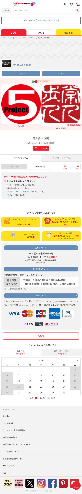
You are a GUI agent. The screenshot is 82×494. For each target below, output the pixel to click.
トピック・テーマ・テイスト (19, 191)
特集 (9, 195)
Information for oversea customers (41, 20)
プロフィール (20, 73)
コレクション (61, 73)
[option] (21, 105)
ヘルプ (41, 336)
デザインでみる (39, 166)
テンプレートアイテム (61, 158)
